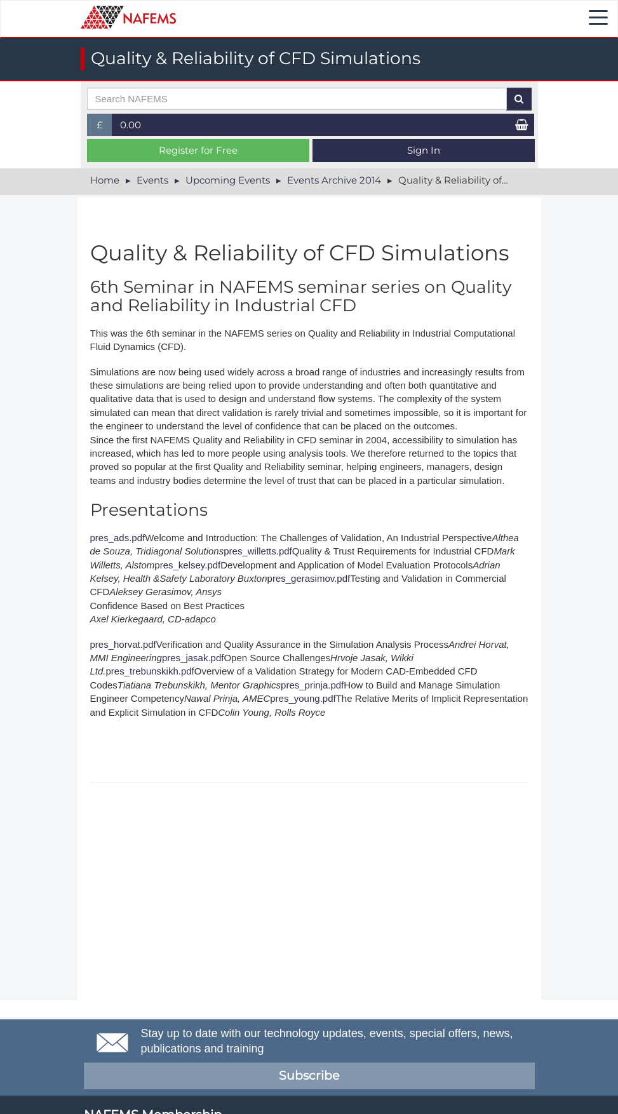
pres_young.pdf (302, 698)
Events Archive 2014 (334, 180)
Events (152, 180)
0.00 (130, 125)
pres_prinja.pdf (312, 685)
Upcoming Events (227, 180)
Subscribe (309, 1075)
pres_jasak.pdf (193, 657)
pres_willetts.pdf (258, 551)
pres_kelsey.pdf (187, 565)
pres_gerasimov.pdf (309, 578)
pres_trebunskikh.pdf (150, 671)
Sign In (423, 150)
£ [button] (104, 127)
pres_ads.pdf (117, 537)
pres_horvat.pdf (123, 644)
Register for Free (198, 150)
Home (104, 180)
